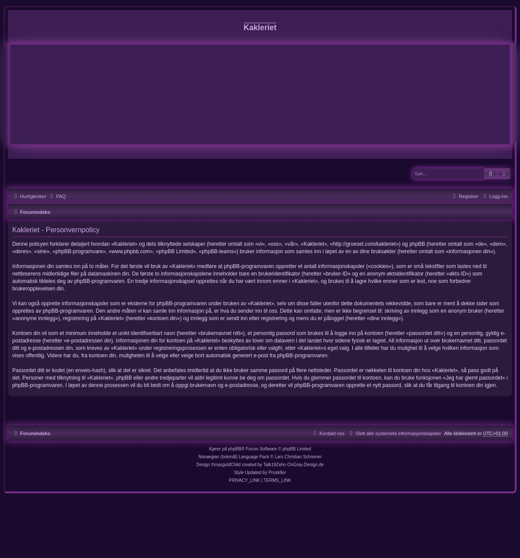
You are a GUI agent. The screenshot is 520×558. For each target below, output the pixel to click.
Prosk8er (277, 472)
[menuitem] (57, 196)
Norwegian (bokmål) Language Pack (233, 456)
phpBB (234, 448)
